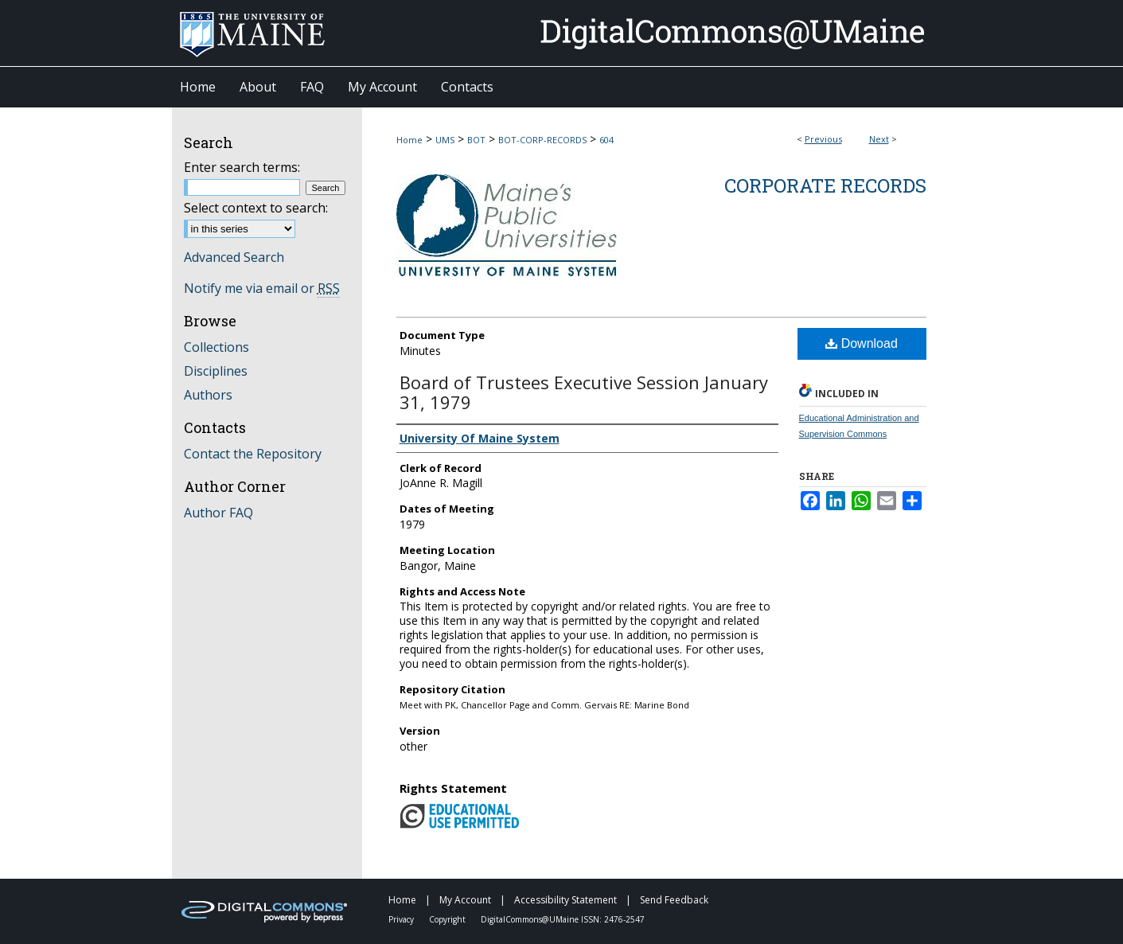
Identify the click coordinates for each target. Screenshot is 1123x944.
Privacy (402, 919)
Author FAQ (218, 512)
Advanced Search (234, 257)
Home (409, 140)
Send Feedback (674, 900)
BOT (476, 140)
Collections (216, 347)
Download (861, 343)
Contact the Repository (253, 453)
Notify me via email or (262, 288)
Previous (823, 139)
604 (606, 140)
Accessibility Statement (566, 900)
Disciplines (216, 371)
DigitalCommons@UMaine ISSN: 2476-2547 (563, 919)
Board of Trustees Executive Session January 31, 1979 (584, 392)
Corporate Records (825, 185)
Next (879, 139)
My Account (466, 900)
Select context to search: (256, 207)
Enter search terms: (242, 167)
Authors (208, 395)
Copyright (448, 919)
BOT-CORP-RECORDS (542, 140)
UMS (444, 140)
